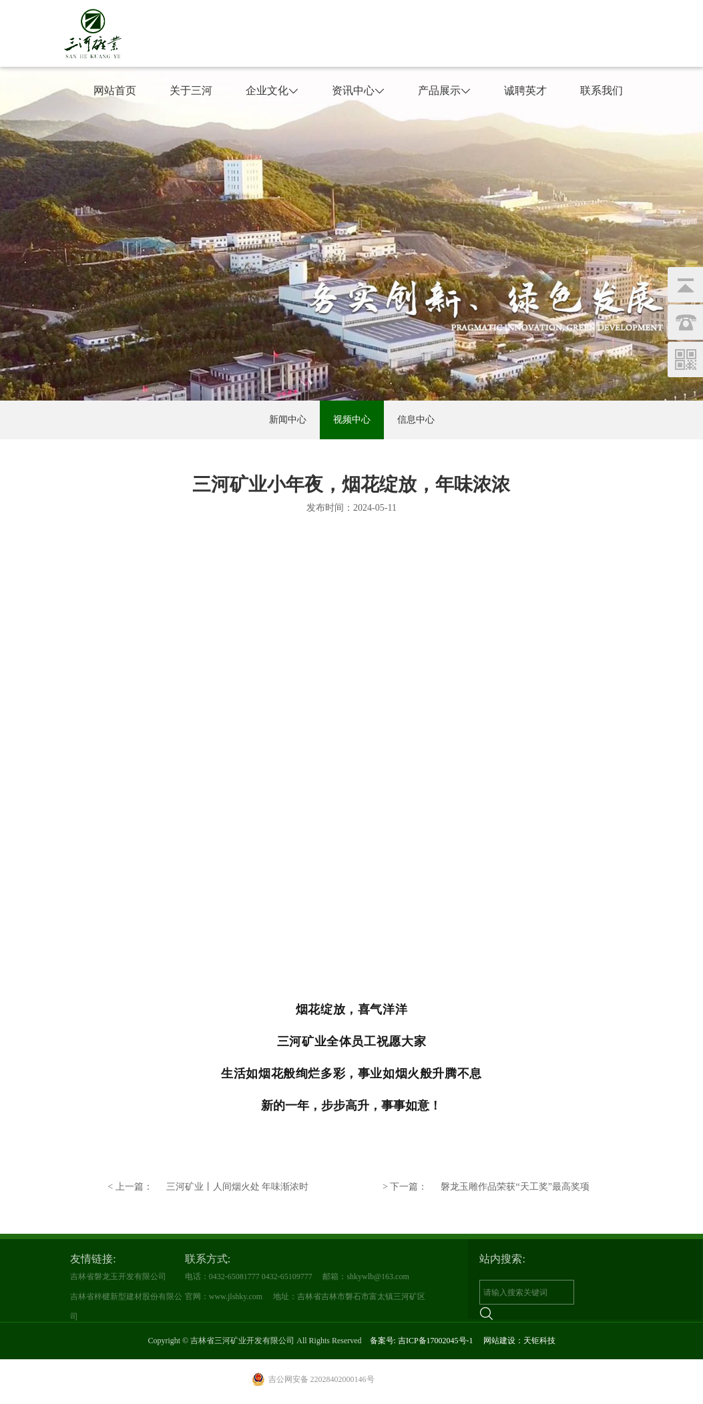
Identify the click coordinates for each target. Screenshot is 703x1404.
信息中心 (416, 420)
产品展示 (444, 90)
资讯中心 (358, 90)
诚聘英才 (525, 90)
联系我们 (601, 90)
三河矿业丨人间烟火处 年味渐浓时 (207, 1187)
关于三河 (191, 90)
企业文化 (272, 90)
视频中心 (352, 420)
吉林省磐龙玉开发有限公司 (118, 1276)
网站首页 (114, 90)
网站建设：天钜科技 (519, 1340)
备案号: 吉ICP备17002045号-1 (421, 1340)
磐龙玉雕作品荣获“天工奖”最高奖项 (486, 1187)
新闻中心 (287, 420)
